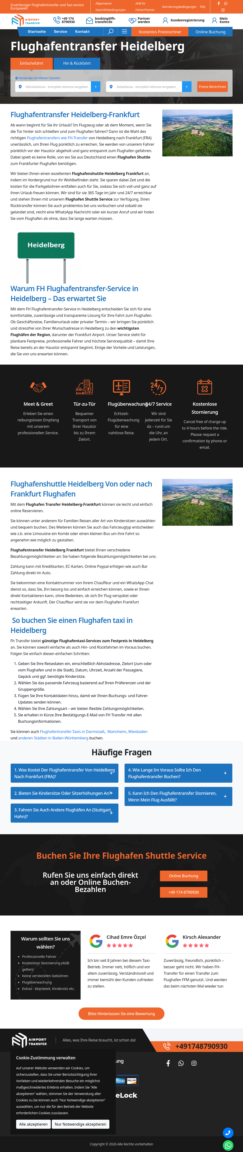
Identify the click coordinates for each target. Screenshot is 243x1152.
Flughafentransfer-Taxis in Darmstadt (72, 731)
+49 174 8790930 (68, 20)
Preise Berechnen (212, 86)
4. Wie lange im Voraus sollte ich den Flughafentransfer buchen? (164, 773)
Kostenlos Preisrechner (160, 31)
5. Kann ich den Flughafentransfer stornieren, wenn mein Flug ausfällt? (172, 796)
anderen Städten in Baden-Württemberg (53, 738)
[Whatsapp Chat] (228, 1145)
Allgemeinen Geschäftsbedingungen (110, 6)
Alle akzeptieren (33, 1124)
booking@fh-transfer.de (105, 20)
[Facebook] (219, 3)
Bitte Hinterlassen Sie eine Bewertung (121, 1013)
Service (60, 32)
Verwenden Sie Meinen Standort (37, 78)
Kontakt (82, 32)
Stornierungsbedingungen (179, 7)
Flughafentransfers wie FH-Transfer (57, 137)
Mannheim (116, 731)
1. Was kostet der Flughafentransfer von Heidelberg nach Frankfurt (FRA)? (64, 773)
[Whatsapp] (225, 3)
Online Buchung (210, 31)
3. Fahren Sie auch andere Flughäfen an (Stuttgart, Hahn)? (63, 813)
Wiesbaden (137, 731)
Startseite (37, 32)
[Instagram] (222, 10)
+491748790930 (201, 1046)
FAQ (202, 7)
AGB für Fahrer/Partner (145, 6)
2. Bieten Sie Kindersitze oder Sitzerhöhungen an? (62, 793)
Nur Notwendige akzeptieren (80, 1124)
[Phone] (228, 1133)
